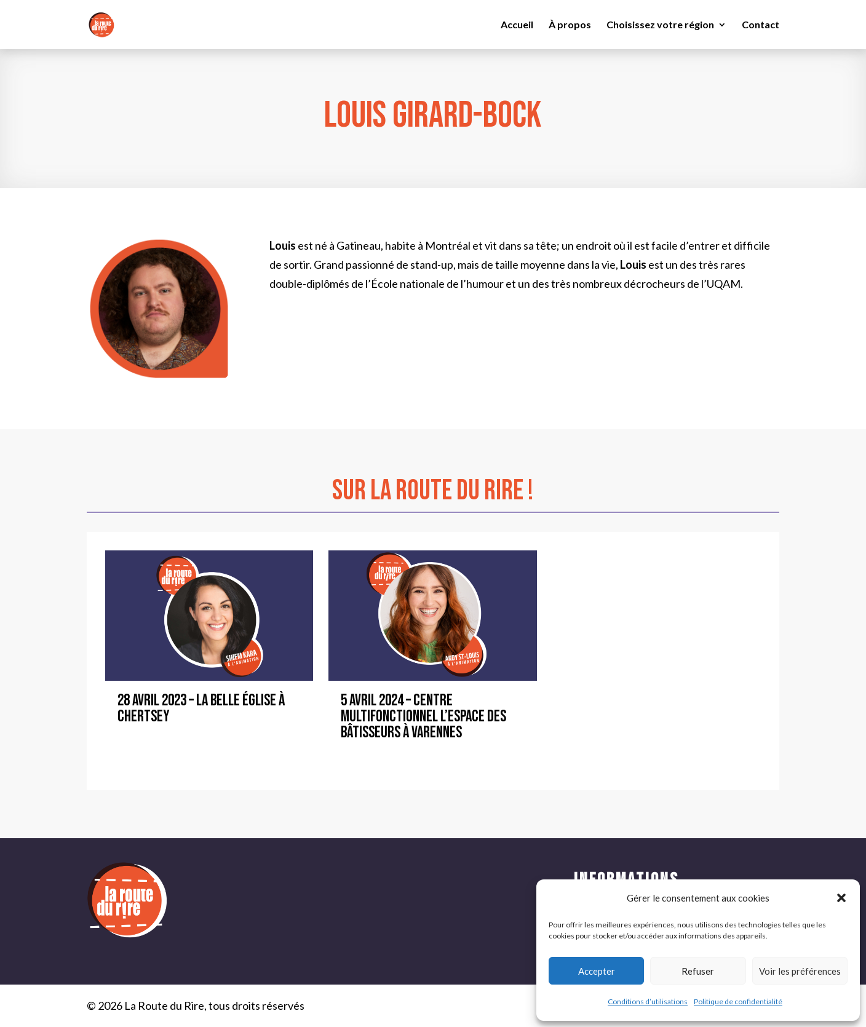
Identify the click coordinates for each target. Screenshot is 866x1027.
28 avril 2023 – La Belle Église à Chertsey (201, 708)
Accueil (517, 25)
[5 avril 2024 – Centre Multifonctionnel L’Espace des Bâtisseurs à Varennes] (432, 615)
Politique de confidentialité (738, 1001)
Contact (760, 25)
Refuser (697, 971)
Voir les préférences (800, 971)
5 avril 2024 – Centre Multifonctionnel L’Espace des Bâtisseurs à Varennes (423, 716)
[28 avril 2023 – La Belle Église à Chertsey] (209, 615)
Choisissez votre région (660, 25)
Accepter (596, 971)
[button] (841, 898)
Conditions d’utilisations (648, 1001)
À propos (570, 25)
